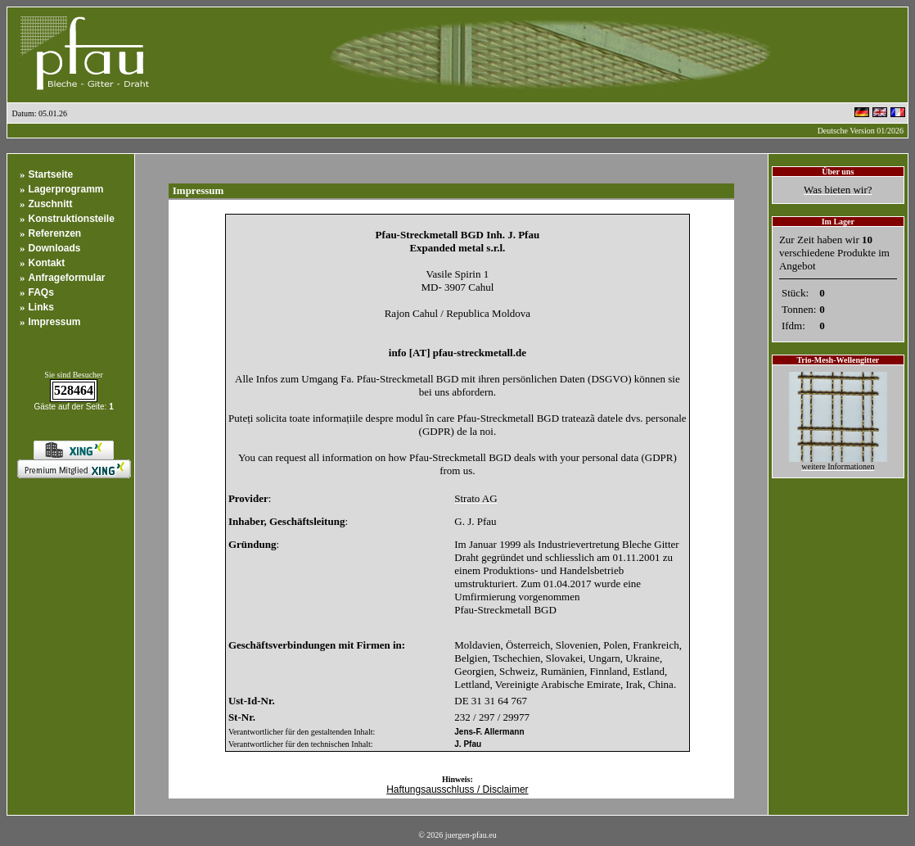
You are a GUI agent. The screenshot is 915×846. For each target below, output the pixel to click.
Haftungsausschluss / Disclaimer (457, 789)
